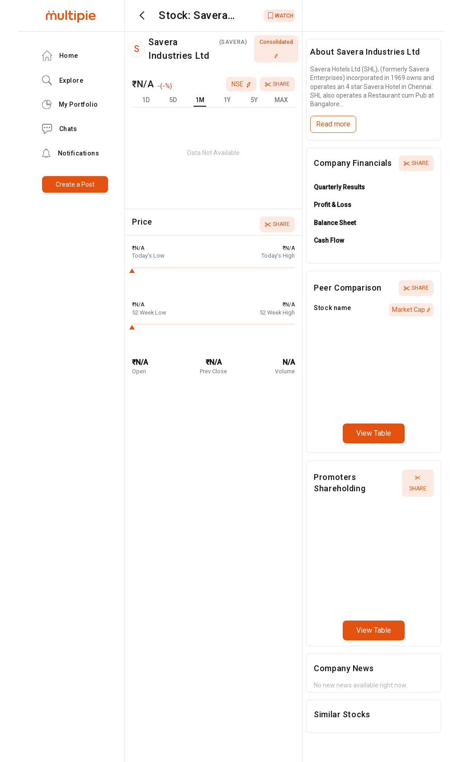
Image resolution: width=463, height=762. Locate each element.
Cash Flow (329, 240)
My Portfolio (70, 104)
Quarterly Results (339, 187)
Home (60, 56)
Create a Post (75, 184)
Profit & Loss (332, 204)
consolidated (276, 48)
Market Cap (411, 309)
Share (277, 84)
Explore (63, 80)
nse (241, 84)
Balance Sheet (335, 222)
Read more (333, 124)
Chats (59, 129)
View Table (373, 433)
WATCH (281, 15)
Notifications (70, 153)
